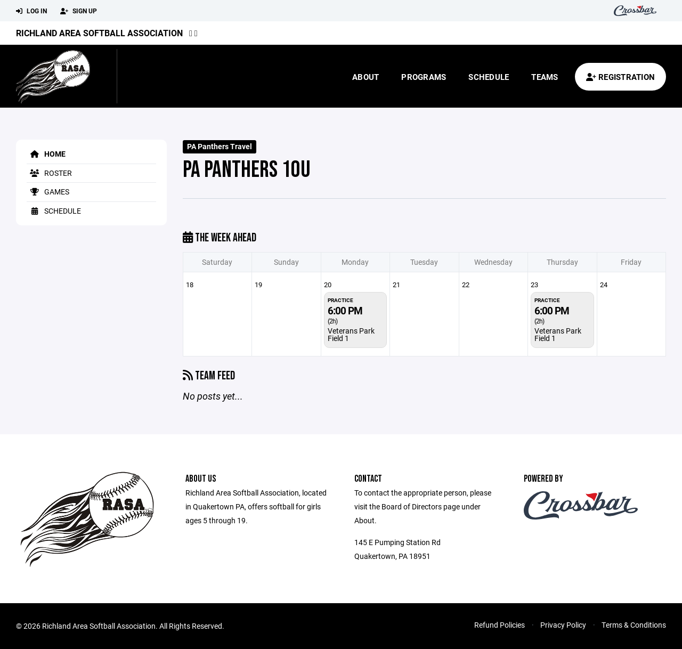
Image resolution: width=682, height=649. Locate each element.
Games (48, 191)
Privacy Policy (563, 625)
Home (46, 154)
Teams (544, 76)
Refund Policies (499, 625)
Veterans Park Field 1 (351, 334)
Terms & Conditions (634, 625)
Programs (423, 76)
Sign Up (78, 11)
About (365, 76)
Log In (31, 11)
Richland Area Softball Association (99, 32)
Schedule (488, 76)
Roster (49, 173)
